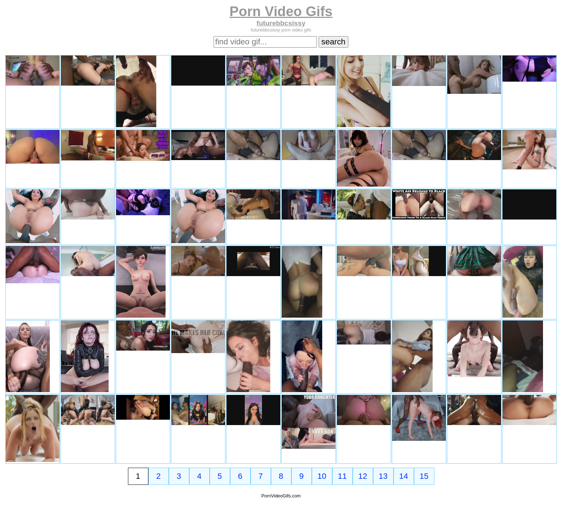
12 (362, 476)
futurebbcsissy (281, 23)
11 (342, 476)
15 (424, 476)
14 (403, 476)
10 (322, 476)
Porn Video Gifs (280, 11)
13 (383, 476)
